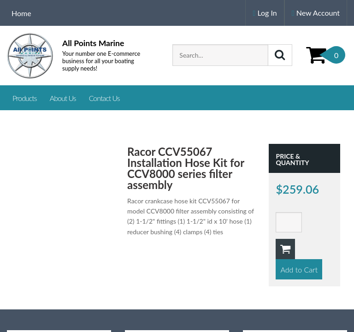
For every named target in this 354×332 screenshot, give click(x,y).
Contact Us (104, 98)
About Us (63, 98)
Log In (265, 12)
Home (21, 13)
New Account (316, 12)
